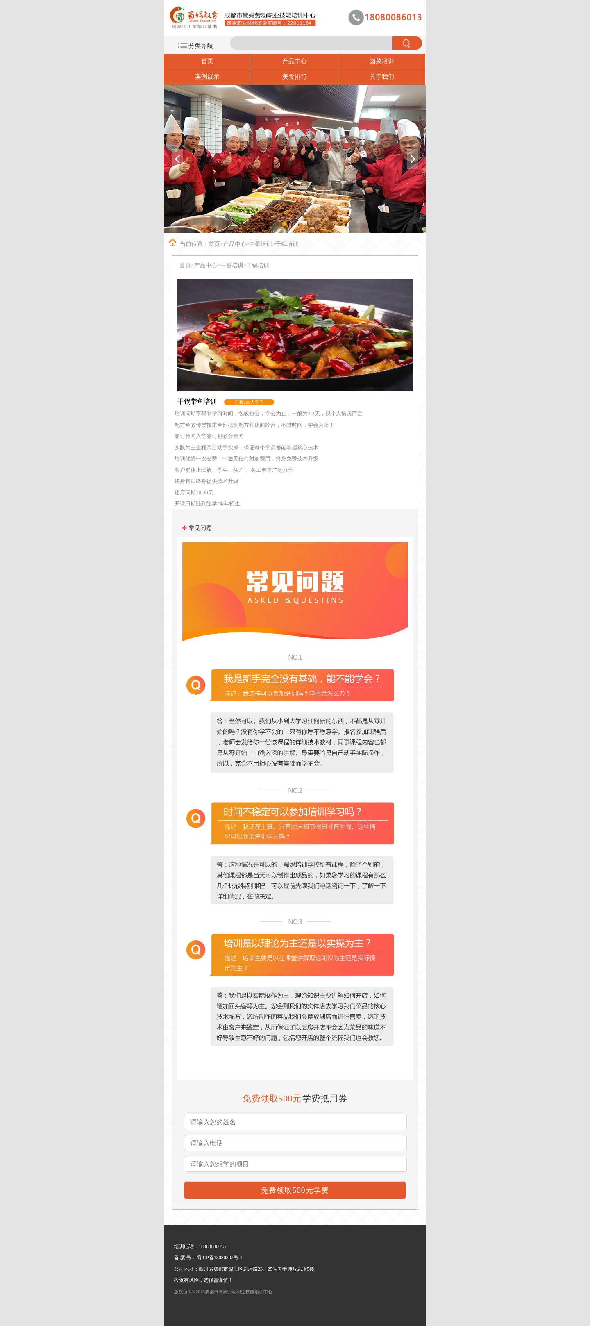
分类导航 (200, 46)
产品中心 (294, 61)
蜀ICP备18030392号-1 (219, 1257)
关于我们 (382, 76)
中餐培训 (260, 244)
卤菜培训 (382, 61)
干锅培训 (286, 244)
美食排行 (294, 76)
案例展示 (207, 76)
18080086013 (212, 1246)
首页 (207, 61)
